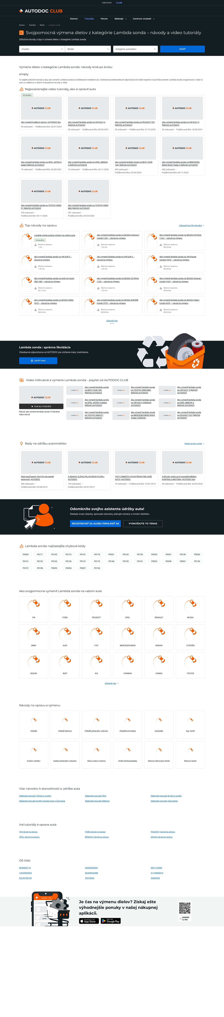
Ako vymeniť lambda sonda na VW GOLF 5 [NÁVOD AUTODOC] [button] (189, 390)
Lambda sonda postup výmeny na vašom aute (54, 235)
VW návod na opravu (28, 831)
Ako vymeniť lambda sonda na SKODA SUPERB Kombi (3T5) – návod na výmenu (117, 302)
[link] (74, 19)
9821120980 (156, 867)
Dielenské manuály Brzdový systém (166, 795)
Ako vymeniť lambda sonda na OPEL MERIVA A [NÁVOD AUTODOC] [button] (189, 402)
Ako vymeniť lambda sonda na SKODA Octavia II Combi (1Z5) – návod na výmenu (118, 236)
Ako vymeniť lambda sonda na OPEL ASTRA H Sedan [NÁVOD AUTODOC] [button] (97, 402)
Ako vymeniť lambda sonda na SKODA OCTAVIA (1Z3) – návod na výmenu (118, 280)
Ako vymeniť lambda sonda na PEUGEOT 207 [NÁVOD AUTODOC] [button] (189, 415)
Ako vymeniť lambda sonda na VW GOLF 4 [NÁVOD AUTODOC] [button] (143, 402)
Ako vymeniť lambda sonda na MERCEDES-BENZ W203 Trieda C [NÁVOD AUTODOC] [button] (143, 415)
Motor (42, 25)
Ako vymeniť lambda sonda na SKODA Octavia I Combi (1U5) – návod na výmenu (180, 280)
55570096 (89, 878)
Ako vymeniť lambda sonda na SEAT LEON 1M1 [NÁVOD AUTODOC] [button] (97, 390)
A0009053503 (91, 867)
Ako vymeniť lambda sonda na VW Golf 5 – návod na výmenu (53, 258)
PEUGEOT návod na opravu (163, 831)
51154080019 (157, 873)
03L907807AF (25, 878)
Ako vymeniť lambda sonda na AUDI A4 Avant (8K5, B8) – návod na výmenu (54, 280)
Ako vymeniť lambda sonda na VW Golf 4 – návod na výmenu (115, 258)
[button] (120, 19)
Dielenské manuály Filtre (95, 795)
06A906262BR (91, 873)
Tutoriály (32, 25)
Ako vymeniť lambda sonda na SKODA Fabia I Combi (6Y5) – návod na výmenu (179, 302)
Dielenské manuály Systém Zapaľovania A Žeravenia (42, 801)
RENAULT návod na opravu (97, 837)
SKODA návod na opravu (162, 837)
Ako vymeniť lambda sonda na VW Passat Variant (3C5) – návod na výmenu (177, 258)
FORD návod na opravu (95, 831)
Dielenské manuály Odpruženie (164, 801)
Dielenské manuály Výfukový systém (35, 795)
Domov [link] (22, 25)
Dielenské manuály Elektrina (97, 801)
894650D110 (25, 867)
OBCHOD (107, 2)
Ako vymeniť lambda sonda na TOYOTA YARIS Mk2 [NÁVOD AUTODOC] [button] (143, 390)
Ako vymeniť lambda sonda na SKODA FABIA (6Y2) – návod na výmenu (54, 302)
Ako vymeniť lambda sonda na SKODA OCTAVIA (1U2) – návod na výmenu (180, 236)
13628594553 (25, 873)
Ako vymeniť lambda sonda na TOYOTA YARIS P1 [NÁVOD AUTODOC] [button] (97, 415)
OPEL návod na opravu (29, 837)
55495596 (155, 878)
